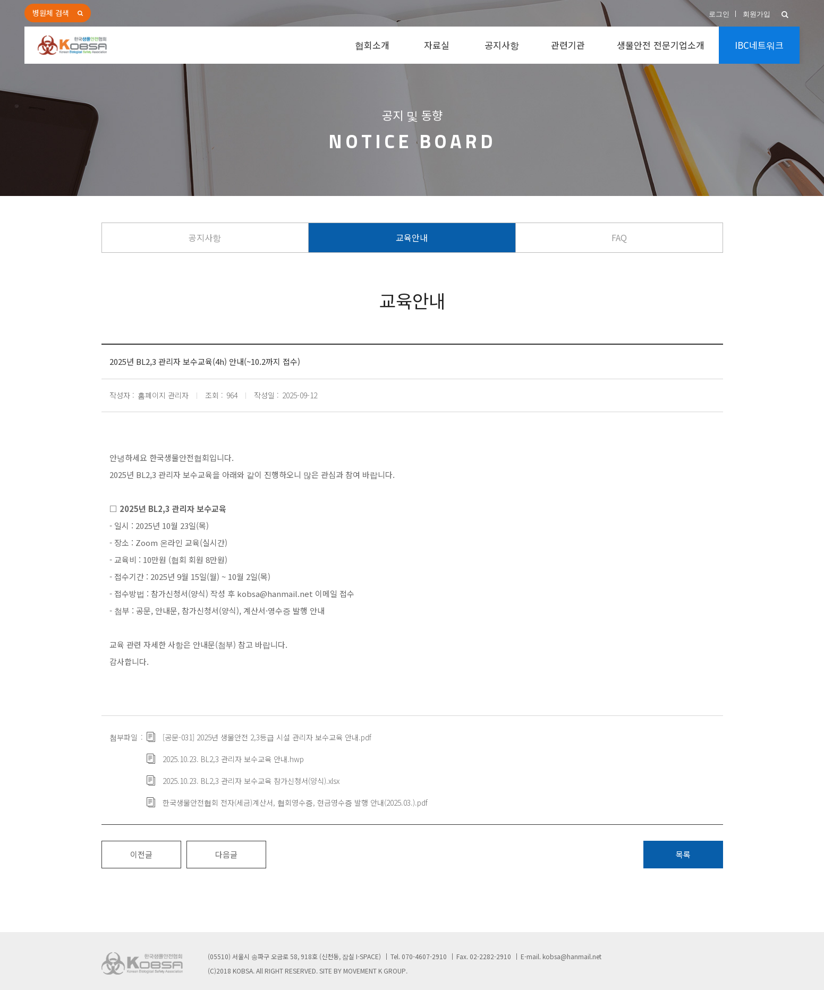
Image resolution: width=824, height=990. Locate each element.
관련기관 (568, 45)
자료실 (436, 45)
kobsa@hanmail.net (571, 956)
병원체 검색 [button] (50, 12)
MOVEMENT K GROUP (374, 970)
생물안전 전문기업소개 (660, 45)
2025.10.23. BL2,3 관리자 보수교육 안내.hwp (233, 759)
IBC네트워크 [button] (759, 45)
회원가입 (756, 14)
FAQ (619, 237)
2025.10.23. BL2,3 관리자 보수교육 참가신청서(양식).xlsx (251, 780)
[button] (785, 14)
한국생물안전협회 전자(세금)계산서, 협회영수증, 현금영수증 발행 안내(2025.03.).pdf (295, 802)
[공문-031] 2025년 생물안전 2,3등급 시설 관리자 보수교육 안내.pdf (267, 737)
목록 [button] (683, 854)
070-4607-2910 (424, 956)
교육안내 (412, 237)
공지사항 (502, 45)
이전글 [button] (141, 854)
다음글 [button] (226, 854)
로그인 (719, 14)
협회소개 (372, 45)
